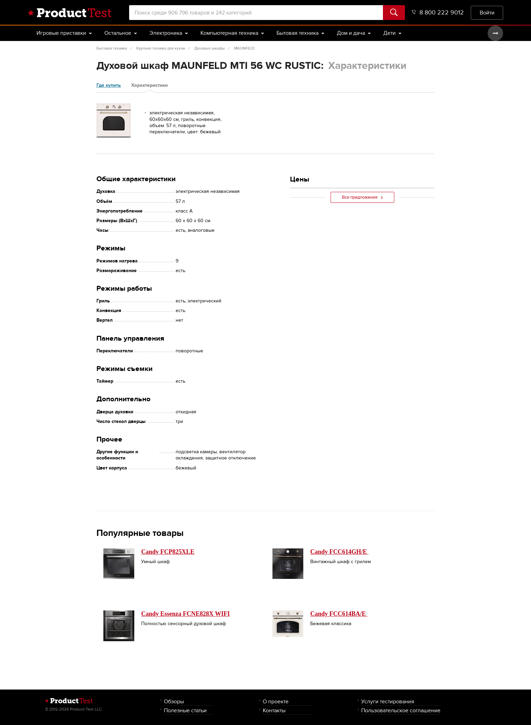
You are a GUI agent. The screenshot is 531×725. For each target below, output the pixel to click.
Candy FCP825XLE (168, 551)
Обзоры (174, 701)
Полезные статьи (185, 710)
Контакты (274, 710)
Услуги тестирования (387, 701)
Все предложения (362, 197)
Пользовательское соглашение (400, 710)
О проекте (276, 701)
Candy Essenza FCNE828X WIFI (185, 613)
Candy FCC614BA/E (338, 613)
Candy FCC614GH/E (339, 551)
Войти (487, 12)
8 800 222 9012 (438, 12)
